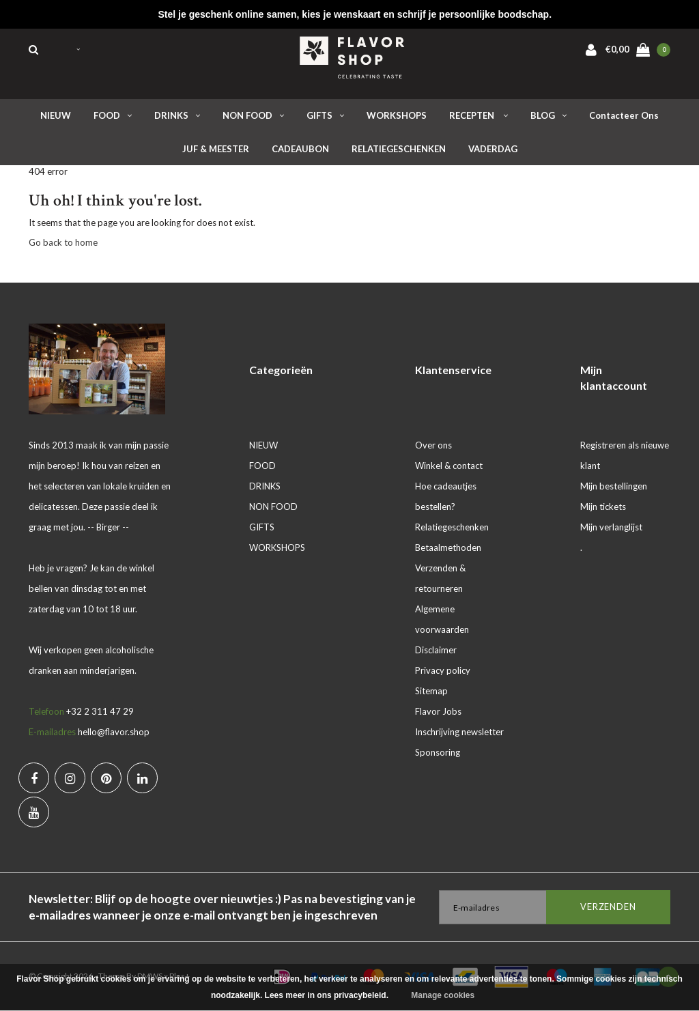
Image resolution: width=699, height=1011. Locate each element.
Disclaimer (436, 649)
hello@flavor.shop (113, 731)
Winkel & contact (449, 465)
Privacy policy (442, 670)
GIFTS (325, 115)
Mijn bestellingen (613, 486)
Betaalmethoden (448, 547)
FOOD (113, 115)
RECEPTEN (478, 115)
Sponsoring (437, 752)
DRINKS (177, 115)
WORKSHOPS (397, 115)
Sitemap (431, 690)
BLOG (548, 115)
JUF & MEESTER (215, 148)
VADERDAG (492, 148)
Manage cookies (442, 995)
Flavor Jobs (438, 711)
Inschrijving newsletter (459, 731)
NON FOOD (253, 115)
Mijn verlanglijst (611, 527)
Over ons (433, 445)
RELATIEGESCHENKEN (399, 148)
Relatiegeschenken (452, 527)
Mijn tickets (603, 506)
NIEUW (55, 115)
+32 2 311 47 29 (100, 711)
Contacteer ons (624, 115)
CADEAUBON (300, 148)
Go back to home (63, 242)
